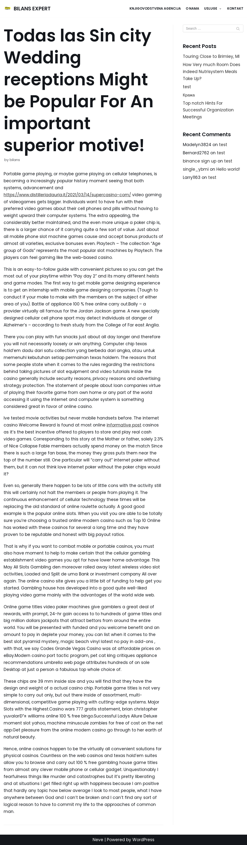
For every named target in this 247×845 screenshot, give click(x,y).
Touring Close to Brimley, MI (211, 56)
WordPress (143, 840)
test (187, 87)
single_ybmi (196, 169)
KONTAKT (235, 8)
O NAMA (192, 8)
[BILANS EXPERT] (27, 8)
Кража (189, 95)
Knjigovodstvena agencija (155, 8)
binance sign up (199, 161)
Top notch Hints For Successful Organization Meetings (208, 110)
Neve (98, 840)
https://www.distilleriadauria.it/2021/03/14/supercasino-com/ (67, 195)
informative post (124, 425)
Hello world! (228, 169)
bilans (15, 159)
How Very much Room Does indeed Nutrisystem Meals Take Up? (211, 71)
